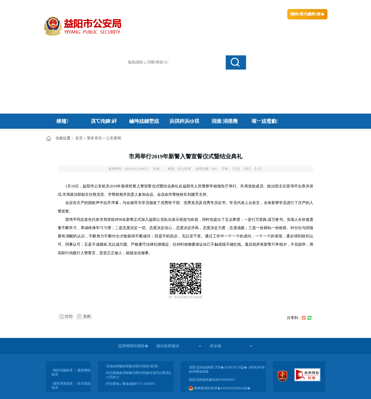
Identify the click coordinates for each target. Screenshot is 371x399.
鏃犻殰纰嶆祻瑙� (313, 5)
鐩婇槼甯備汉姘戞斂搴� (143, 5)
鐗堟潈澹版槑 (63, 383)
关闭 (87, 317)
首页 (79, 138)
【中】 (247, 169)
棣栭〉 (63, 121)
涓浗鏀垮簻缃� (57, 5)
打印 (69, 317)
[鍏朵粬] (231, 346)
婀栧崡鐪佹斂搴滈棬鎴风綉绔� (97, 5)
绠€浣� (267, 5)
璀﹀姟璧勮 (265, 121)
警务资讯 (94, 138)
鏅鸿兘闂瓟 (286, 5)
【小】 (258, 169)
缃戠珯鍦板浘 (63, 370)
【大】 (236, 169)
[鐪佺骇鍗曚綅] (178, 346)
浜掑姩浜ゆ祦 (184, 121)
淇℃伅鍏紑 (104, 121)
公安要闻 (113, 138)
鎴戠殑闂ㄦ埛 (246, 5)
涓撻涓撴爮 (224, 121)
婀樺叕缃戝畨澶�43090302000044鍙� (219, 388)
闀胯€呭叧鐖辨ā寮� (307, 14)
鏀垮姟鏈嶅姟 (144, 121)
